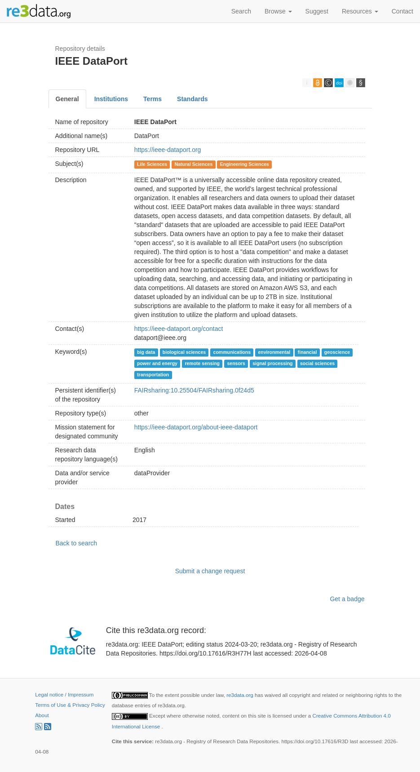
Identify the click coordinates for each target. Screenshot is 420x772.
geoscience (337, 352)
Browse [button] (278, 11)
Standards (192, 99)
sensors (236, 363)
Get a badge (347, 598)
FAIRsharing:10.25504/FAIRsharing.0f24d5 (194, 390)
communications (232, 352)
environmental (274, 352)
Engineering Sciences (244, 164)
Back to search (76, 543)
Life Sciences (152, 164)
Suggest (316, 11)
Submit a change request (210, 571)
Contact (402, 11)
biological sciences (184, 352)
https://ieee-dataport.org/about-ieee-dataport (196, 427)
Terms (152, 99)
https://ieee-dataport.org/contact (178, 328)
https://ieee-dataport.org (167, 149)
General (67, 99)
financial (307, 352)
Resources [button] (360, 11)
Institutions (111, 99)
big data (146, 352)
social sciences (317, 363)
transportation (153, 374)
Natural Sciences (194, 164)
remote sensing (202, 363)
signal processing (272, 363)
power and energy (157, 363)
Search (241, 11)
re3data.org (240, 695)
